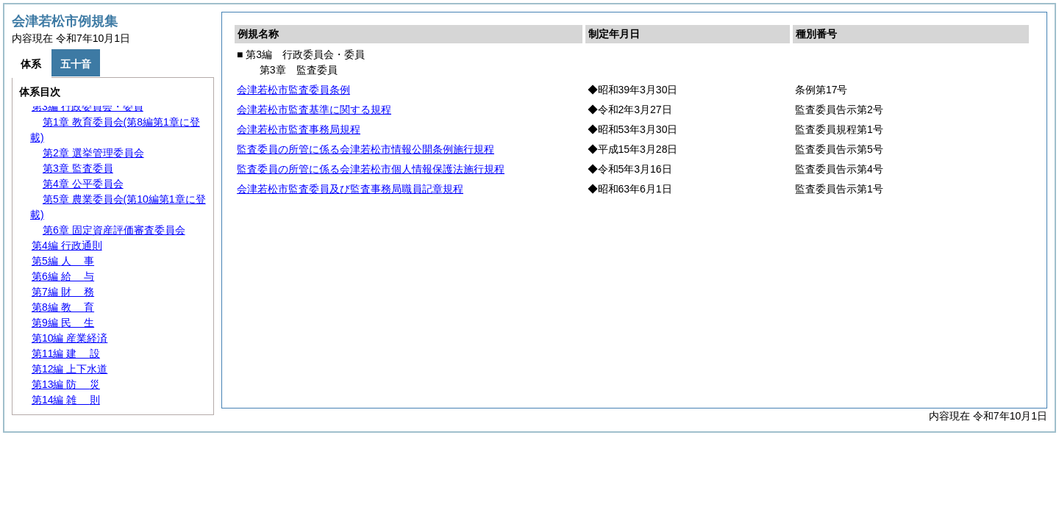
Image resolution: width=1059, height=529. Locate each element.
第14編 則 (66, 400)
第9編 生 (63, 322)
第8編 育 (63, 307)
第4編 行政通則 (67, 245)
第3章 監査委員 (78, 168)
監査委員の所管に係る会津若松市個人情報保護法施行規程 (370, 169)
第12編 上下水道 (69, 369)
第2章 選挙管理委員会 (93, 153)
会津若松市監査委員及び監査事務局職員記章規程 (350, 189)
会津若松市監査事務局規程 (298, 129)
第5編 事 (63, 261)
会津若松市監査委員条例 (293, 90)
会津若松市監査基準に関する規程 (314, 109)
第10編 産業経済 (69, 338)
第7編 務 (63, 292)
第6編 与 (63, 276)
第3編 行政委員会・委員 (87, 106)
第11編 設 (66, 353)
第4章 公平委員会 (83, 184)
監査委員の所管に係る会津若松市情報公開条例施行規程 (365, 149)
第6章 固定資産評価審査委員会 (114, 230)
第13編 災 (66, 384)
